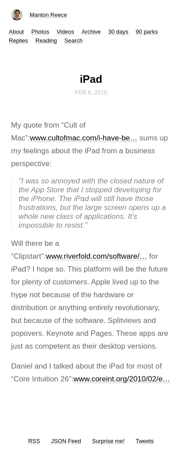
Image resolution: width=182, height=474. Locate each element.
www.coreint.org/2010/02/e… (122, 379)
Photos (40, 31)
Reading (46, 40)
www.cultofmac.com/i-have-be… (84, 138)
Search (73, 40)
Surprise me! (108, 441)
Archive (91, 31)
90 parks (147, 31)
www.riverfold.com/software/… (96, 256)
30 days (118, 31)
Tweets (145, 441)
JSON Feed (66, 441)
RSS (34, 441)
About (16, 31)
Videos (65, 31)
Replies (18, 40)
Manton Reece (48, 15)
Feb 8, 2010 (91, 92)
